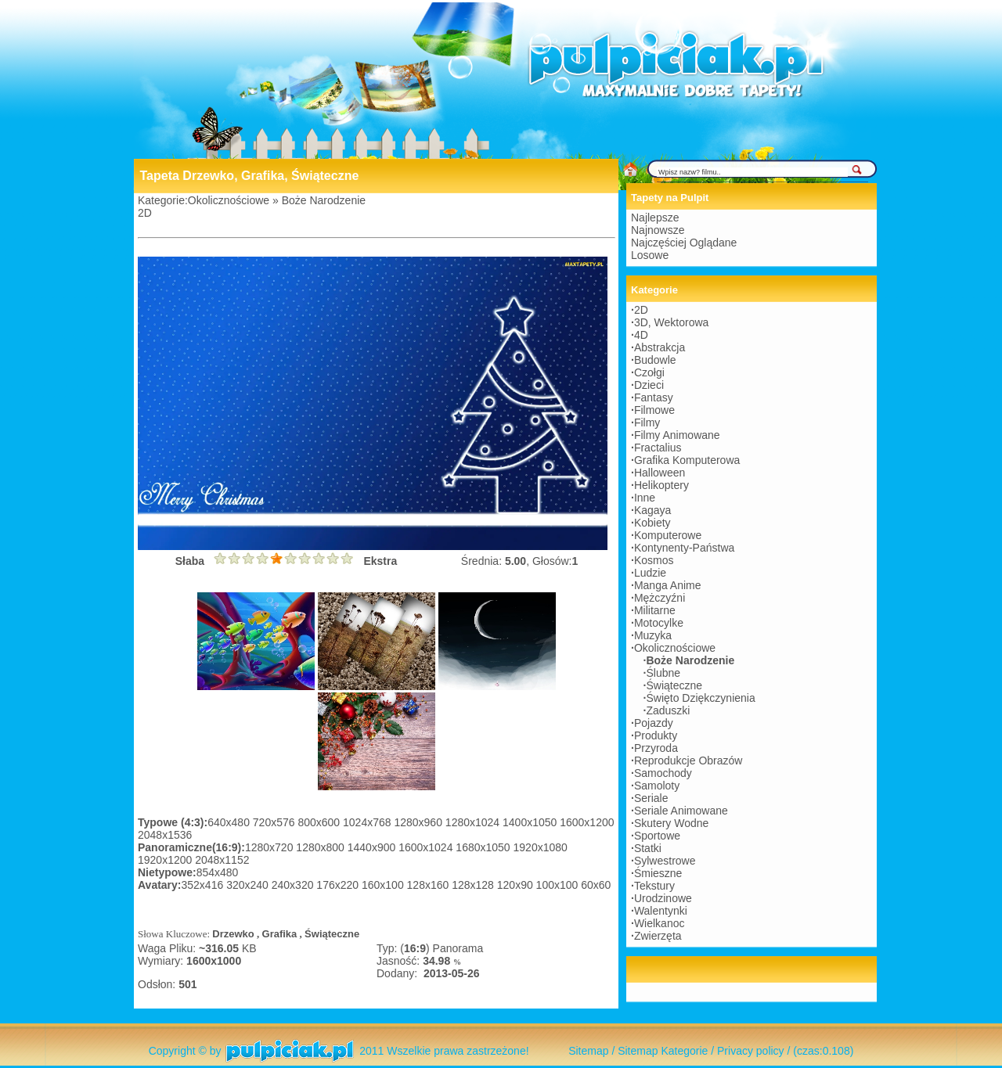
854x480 (217, 872)
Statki (647, 848)
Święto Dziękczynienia (700, 698)
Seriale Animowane (681, 810)
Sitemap (588, 1051)
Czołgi (649, 372)
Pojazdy (653, 723)
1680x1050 (484, 847)
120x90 (516, 885)
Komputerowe (667, 535)
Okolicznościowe (228, 200)
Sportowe (657, 835)
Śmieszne (658, 873)
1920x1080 (541, 847)
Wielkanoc (659, 923)
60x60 (596, 885)
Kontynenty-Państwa (684, 547)
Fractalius (658, 447)
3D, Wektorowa (671, 322)
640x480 (230, 822)
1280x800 (321, 847)
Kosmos (654, 560)
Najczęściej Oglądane (684, 242)
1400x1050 (531, 822)
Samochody (663, 773)
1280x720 (270, 847)
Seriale (651, 798)
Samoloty (656, 785)
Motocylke (658, 623)
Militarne (655, 610)
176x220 (339, 885)
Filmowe (654, 410)
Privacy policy (750, 1051)
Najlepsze (655, 217)
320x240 (249, 885)
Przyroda (656, 748)
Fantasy (653, 397)
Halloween (659, 472)
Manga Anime (667, 585)
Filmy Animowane (677, 435)
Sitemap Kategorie (663, 1051)
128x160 (429, 885)
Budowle (655, 360)
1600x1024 (427, 847)
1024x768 (368, 822)
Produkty (655, 735)
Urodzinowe (663, 898)
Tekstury (654, 885)
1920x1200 (166, 860)
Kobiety (652, 522)
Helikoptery (661, 485)
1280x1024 (474, 822)
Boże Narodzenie (324, 200)
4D (641, 335)
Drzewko (233, 934)
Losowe (650, 255)
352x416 (204, 885)
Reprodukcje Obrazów (688, 760)
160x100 (384, 885)
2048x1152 (222, 860)
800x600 (320, 822)
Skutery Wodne (671, 823)
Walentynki (660, 910)
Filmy (647, 422)
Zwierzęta (658, 936)
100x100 (559, 885)
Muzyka (653, 635)
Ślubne (663, 673)
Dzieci (649, 385)
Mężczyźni (659, 598)
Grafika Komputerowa (687, 460)
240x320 (294, 885)
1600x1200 (587, 822)
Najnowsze (657, 230)
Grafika (279, 934)
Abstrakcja (659, 347)
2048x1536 (165, 835)
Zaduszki (668, 710)
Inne (644, 497)
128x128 (474, 885)
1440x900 (373, 847)
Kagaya (652, 510)
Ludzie (650, 572)
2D (145, 213)
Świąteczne (332, 934)
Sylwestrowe (665, 860)
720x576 (275, 822)
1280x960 (419, 822)
